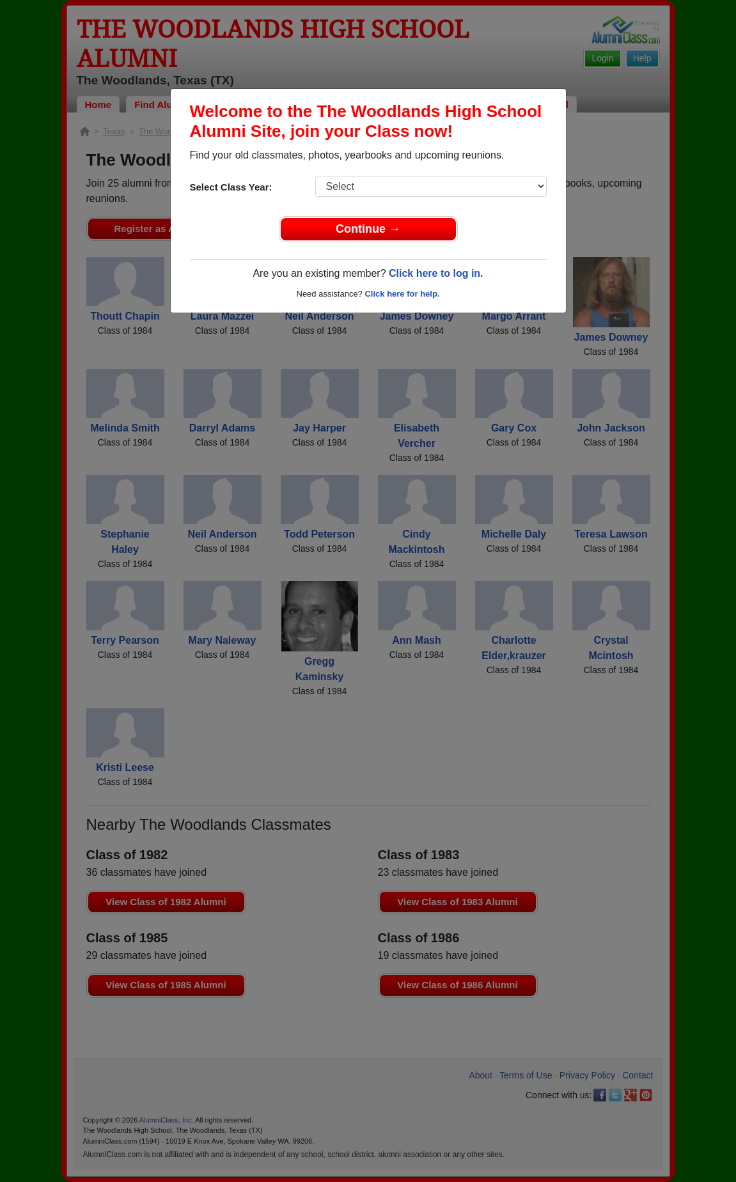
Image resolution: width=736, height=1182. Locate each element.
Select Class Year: (231, 187)
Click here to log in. (436, 273)
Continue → (368, 228)
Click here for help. (401, 294)
